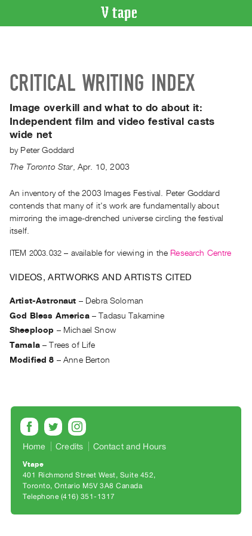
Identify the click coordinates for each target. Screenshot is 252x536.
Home (34, 446)
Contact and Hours (130, 446)
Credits (69, 446)
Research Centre (200, 253)
